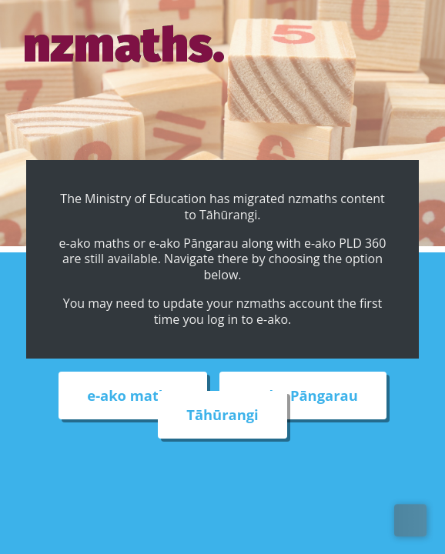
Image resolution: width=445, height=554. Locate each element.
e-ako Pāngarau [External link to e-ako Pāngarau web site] (302, 395)
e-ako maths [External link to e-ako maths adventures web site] (133, 395)
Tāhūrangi (222, 415)
